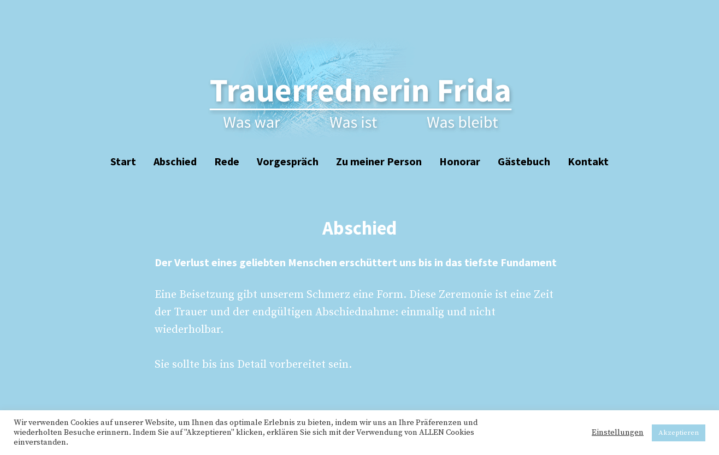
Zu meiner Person (379, 161)
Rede (226, 161)
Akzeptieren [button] (678, 432)
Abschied (175, 161)
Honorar (459, 161)
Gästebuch (524, 161)
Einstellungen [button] (618, 433)
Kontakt (588, 161)
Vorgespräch (288, 161)
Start (123, 161)
